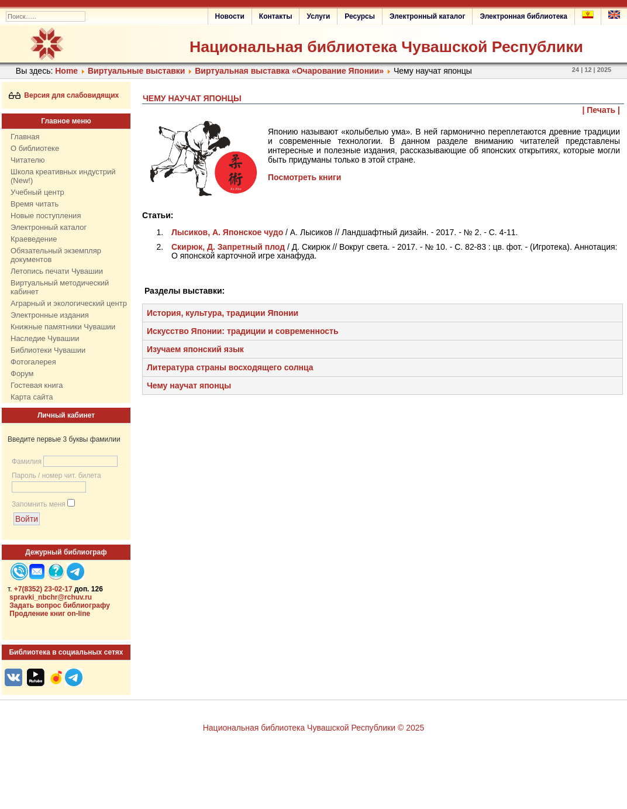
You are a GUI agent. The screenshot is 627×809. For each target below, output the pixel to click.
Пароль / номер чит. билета (56, 475)
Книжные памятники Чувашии (63, 326)
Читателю (28, 160)
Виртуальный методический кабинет (60, 287)
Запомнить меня (39, 504)
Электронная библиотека (523, 16)
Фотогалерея (33, 361)
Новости (229, 16)
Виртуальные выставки (136, 70)
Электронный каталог (427, 16)
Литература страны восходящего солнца (230, 367)
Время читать (34, 203)
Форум (22, 373)
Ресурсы (359, 16)
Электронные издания (50, 315)
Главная (25, 136)
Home (66, 70)
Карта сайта (32, 397)
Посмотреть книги (304, 177)
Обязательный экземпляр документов (56, 255)
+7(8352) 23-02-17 (43, 589)
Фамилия (27, 461)
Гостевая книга (37, 385)
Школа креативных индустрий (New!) (63, 176)
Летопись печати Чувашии (57, 271)
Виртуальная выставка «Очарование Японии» (289, 70)
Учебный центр (37, 192)
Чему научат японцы (189, 385)
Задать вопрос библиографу (59, 605)
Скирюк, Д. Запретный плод (228, 247)
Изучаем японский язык (195, 349)
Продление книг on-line (49, 614)
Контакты (275, 16)
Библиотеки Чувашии (48, 350)
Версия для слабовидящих (64, 95)
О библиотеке (35, 148)
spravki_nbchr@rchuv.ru (50, 597)
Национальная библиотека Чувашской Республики (386, 47)
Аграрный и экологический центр (69, 303)
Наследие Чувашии (45, 338)
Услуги (318, 16)
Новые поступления (46, 215)
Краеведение (34, 239)
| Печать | (602, 110)
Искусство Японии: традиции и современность (243, 331)
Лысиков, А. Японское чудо (228, 232)
